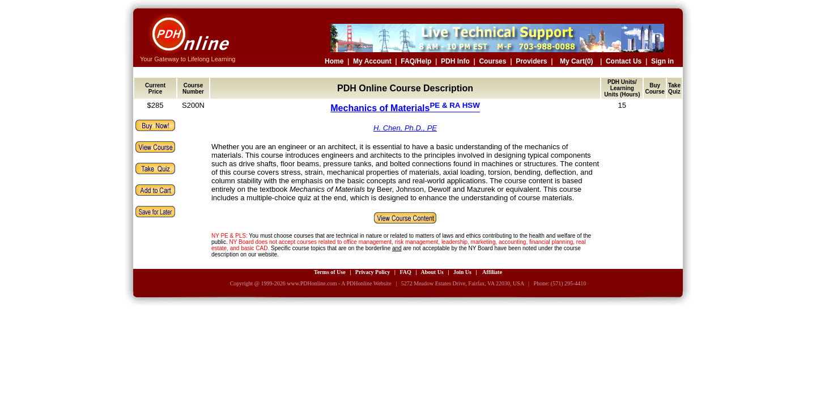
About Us (431, 272)
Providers (531, 61)
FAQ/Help (416, 61)
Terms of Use (330, 272)
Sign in (662, 61)
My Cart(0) (576, 61)
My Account (372, 61)
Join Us (462, 272)
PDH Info (455, 61)
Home (334, 61)
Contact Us (623, 61)
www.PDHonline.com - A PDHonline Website (339, 283)
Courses (492, 61)
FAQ (405, 272)
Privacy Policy (372, 272)
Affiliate (492, 272)
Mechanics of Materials (405, 108)
